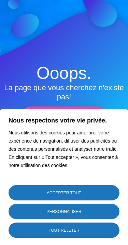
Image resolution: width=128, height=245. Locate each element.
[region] (64, 177)
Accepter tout (64, 193)
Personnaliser (63, 211)
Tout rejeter (63, 230)
